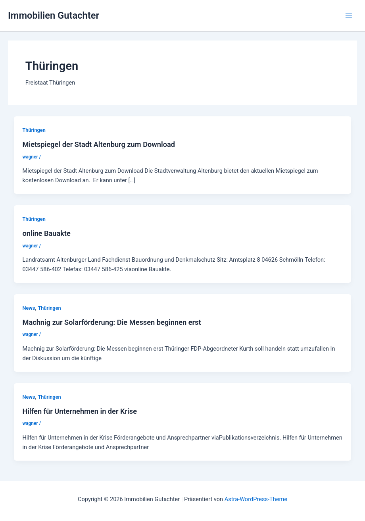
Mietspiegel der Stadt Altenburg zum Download (98, 144)
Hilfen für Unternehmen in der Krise (79, 411)
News (28, 308)
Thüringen (33, 130)
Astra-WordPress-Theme (256, 499)
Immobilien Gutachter (53, 15)
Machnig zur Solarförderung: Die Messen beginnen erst (111, 322)
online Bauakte (46, 233)
